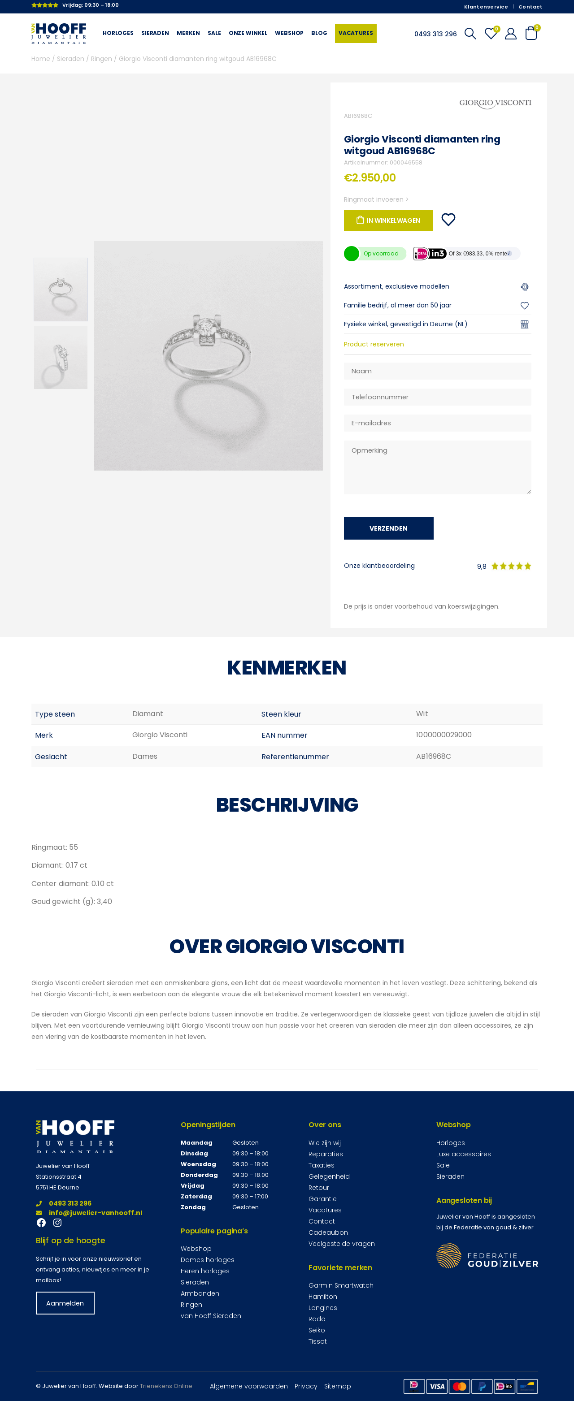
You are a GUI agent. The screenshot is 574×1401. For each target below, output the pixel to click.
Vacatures (356, 33)
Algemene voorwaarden (249, 1386)
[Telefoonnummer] (437, 397)
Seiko (317, 1330)
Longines (323, 1307)
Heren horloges (205, 1271)
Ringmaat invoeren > (376, 199)
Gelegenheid (329, 1176)
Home (40, 58)
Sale (214, 33)
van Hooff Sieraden (211, 1315)
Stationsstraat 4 (59, 1176)
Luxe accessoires (463, 1154)
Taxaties (322, 1165)
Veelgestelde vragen (342, 1243)
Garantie (323, 1198)
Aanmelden (65, 1302)
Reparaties (326, 1154)
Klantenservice (486, 6)
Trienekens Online (166, 1386)
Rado (317, 1319)
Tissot (318, 1341)
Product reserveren (374, 344)
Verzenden (389, 528)
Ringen (101, 58)
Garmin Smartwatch (341, 1285)
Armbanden (200, 1293)
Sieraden (155, 33)
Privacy (306, 1386)
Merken (188, 33)
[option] (60, 289)
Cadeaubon (328, 1232)
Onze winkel (248, 33)
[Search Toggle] (470, 33)
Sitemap (337, 1386)
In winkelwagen (393, 220)
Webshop (289, 33)
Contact (530, 6)
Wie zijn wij (325, 1142)
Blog (319, 33)
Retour (319, 1187)
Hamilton (323, 1296)
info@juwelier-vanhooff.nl (89, 1212)
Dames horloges (208, 1259)
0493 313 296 (63, 1203)
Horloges (118, 33)
